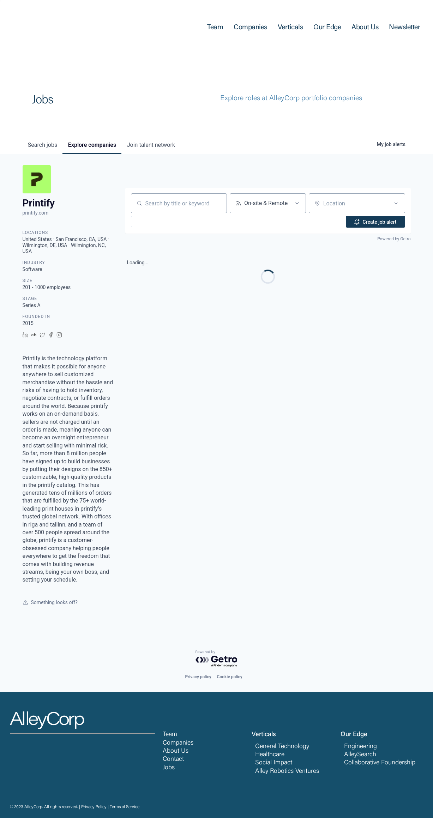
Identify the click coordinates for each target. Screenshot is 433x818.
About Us (175, 751)
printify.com (36, 213)
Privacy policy (198, 676)
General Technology (282, 747)
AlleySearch (360, 755)
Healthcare (269, 755)
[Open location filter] (396, 203)
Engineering (360, 747)
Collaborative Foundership (379, 763)
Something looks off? (50, 602)
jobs (43, 145)
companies (93, 145)
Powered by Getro (393, 238)
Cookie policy (229, 676)
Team (170, 735)
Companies (178, 743)
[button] (154, 221)
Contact (173, 759)
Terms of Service (124, 807)
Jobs (169, 768)
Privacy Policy (94, 807)
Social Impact (273, 763)
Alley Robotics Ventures (287, 771)
